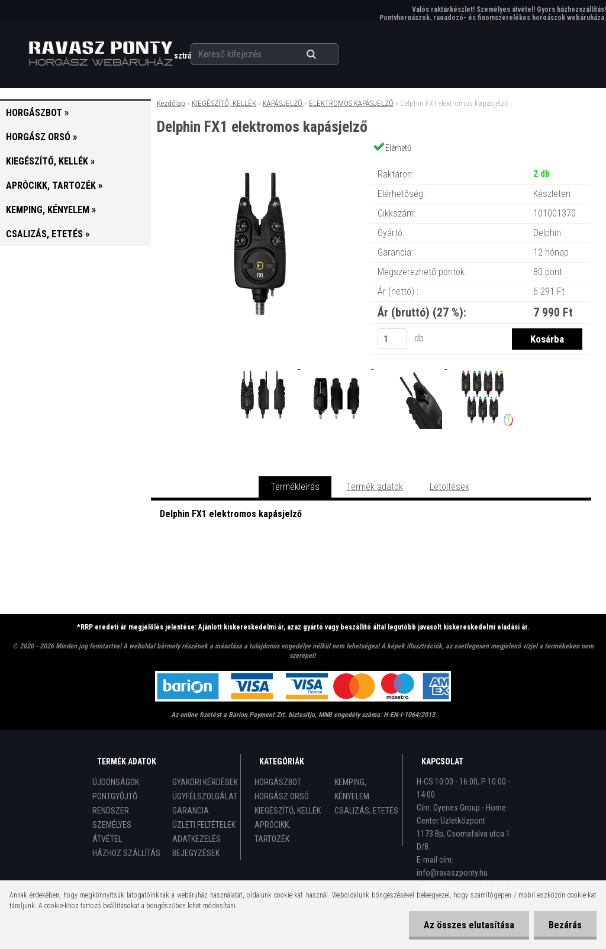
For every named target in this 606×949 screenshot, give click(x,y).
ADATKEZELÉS (196, 839)
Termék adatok (374, 486)
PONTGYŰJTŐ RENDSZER (114, 803)
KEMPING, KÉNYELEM (351, 789)
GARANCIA (190, 810)
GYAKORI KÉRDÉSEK (205, 782)
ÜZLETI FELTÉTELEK (204, 824)
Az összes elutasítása (469, 925)
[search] (325, 54)
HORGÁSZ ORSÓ (281, 796)
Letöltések (449, 486)
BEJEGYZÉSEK (196, 853)
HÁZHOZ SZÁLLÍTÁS (126, 853)
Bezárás (565, 925)
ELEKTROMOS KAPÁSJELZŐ (351, 103)
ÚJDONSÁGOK (115, 782)
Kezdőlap (171, 103)
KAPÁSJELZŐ (282, 103)
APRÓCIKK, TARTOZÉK (272, 832)
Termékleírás (295, 486)
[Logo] (100, 53)
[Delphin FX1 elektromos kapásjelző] (260, 162)
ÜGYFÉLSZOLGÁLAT (204, 796)
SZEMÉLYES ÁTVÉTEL (111, 832)
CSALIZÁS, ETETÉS (366, 810)
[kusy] (392, 338)
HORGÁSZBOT (277, 782)
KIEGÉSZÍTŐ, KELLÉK (224, 103)
